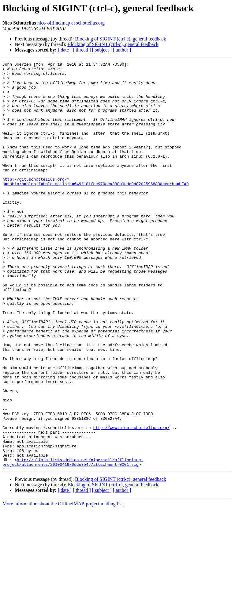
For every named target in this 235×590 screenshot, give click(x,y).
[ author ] (122, 49)
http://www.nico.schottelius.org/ (131, 501)
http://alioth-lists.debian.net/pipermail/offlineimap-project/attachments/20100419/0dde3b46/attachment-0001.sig (72, 542)
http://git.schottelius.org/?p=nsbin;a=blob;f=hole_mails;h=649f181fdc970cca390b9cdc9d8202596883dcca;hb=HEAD (95, 205)
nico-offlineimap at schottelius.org (71, 22)
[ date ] (65, 49)
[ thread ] (82, 49)
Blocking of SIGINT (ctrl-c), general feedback (120, 38)
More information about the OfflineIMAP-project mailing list (62, 584)
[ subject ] (102, 49)
